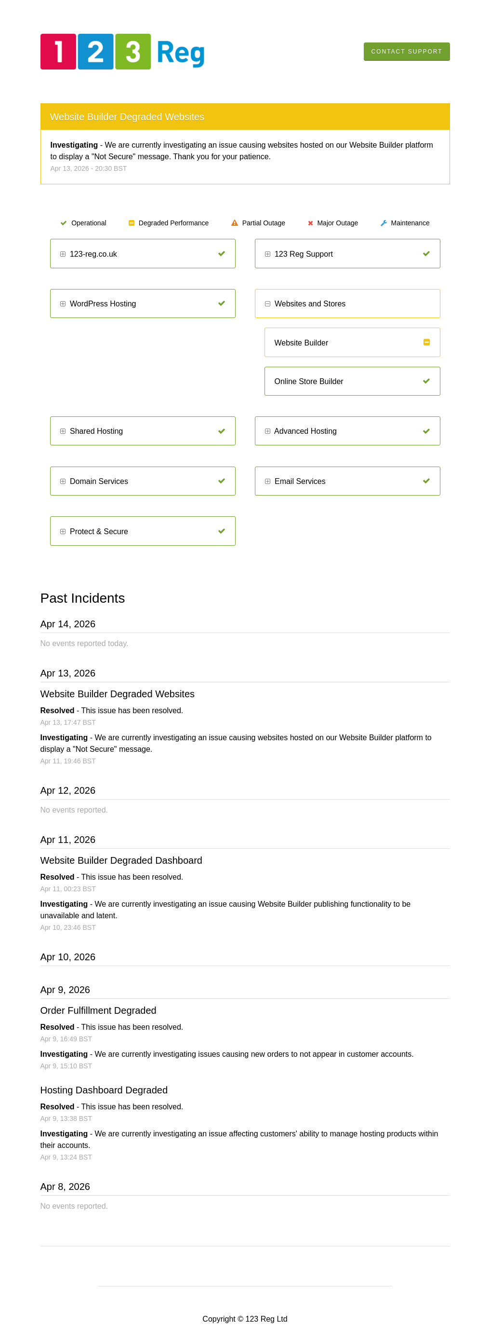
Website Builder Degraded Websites (127, 116)
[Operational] (221, 254)
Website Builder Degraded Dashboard (121, 860)
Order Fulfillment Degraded (98, 1010)
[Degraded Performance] (427, 342)
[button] (63, 254)
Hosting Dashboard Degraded (104, 1090)
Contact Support (406, 51)
